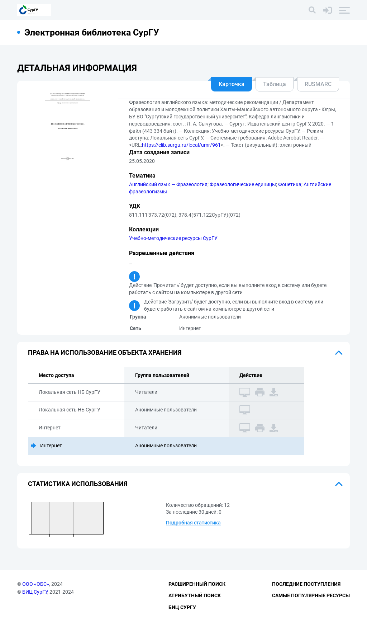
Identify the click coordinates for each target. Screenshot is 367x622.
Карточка (231, 84)
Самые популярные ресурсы (311, 595)
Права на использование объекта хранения (105, 352)
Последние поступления (306, 584)
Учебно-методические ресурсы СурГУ (173, 238)
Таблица (274, 84)
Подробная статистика (193, 523)
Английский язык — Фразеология (168, 184)
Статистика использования (78, 483)
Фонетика (289, 184)
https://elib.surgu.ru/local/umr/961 (181, 145)
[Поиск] (312, 10)
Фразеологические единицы (243, 184)
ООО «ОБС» (35, 584)
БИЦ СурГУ (34, 592)
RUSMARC (318, 84)
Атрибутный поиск (194, 595)
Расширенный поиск (196, 584)
